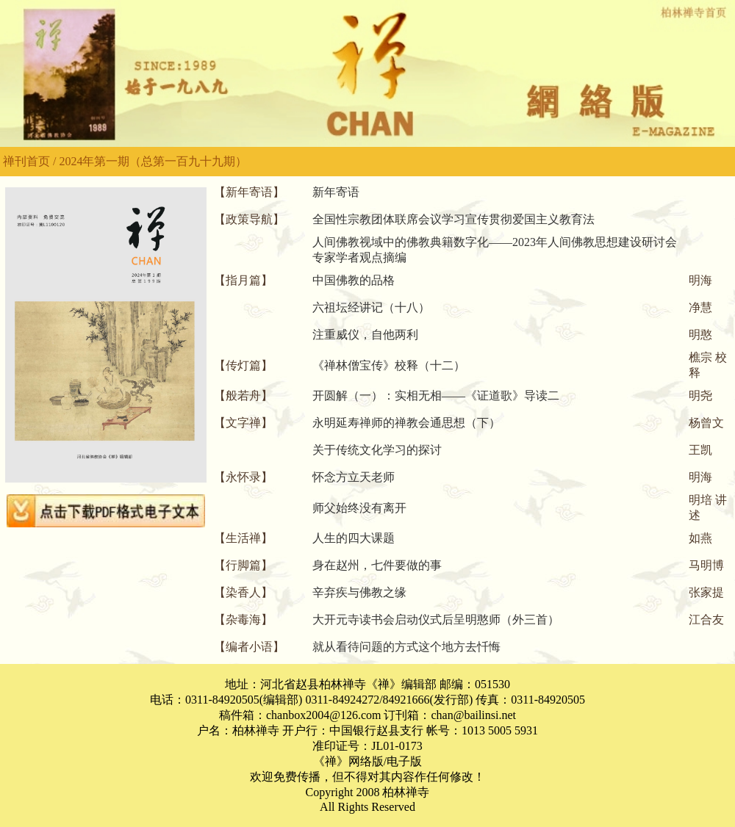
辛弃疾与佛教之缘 (359, 592)
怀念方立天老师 (353, 477)
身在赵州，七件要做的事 (377, 565)
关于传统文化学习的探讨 (377, 450)
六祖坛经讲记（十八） (371, 307)
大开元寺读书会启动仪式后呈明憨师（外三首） (435, 619)
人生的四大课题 (353, 538)
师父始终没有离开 (359, 508)
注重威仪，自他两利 (365, 334)
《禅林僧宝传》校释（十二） (388, 365)
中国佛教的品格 (353, 280)
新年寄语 (335, 192)
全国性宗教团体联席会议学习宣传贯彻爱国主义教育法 (453, 219)
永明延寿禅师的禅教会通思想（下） (406, 422)
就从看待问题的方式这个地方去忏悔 (406, 646)
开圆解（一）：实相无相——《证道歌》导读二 (435, 395)
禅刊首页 (26, 161)
